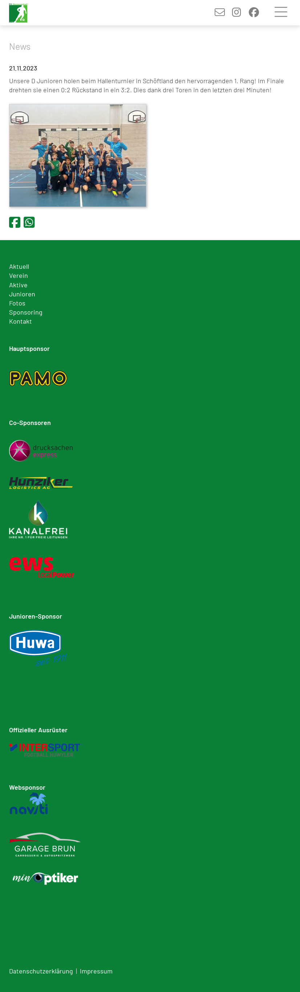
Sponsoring (25, 312)
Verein (18, 275)
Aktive (18, 285)
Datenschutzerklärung (41, 971)
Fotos (17, 303)
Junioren (22, 294)
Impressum (96, 971)
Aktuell (19, 266)
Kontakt (20, 321)
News (20, 46)
